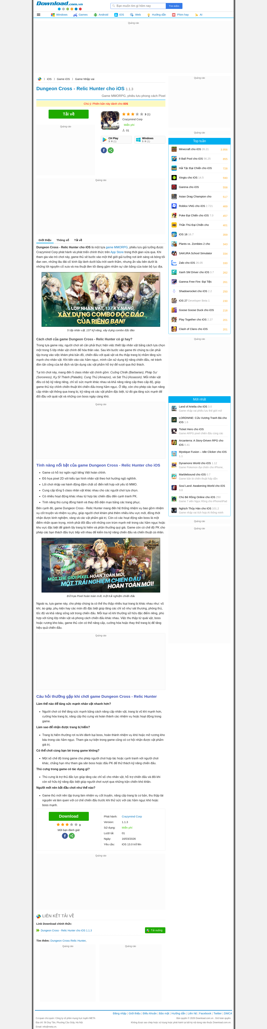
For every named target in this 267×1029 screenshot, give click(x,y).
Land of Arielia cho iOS (195, 406)
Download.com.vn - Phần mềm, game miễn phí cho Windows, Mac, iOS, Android (59, 6)
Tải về (78, 240)
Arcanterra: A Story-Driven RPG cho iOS (201, 442)
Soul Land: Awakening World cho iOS (202, 488)
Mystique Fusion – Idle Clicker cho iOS (203, 454)
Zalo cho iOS (191, 262)
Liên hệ (192, 1013)
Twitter (217, 1013)
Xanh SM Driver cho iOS (196, 272)
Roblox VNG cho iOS (196, 205)
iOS (49, 79)
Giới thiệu (45, 240)
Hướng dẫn (178, 1013)
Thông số (63, 240)
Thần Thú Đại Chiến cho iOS (194, 226)
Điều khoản (150, 1013)
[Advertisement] (133, 51)
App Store (117, 252)
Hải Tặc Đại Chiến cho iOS (195, 168)
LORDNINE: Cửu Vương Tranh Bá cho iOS (203, 420)
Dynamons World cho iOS (198, 463)
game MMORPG (117, 247)
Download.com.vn (39, 79)
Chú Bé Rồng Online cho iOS (200, 497)
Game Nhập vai (84, 79)
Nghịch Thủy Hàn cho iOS (199, 508)
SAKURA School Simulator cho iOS (195, 254)
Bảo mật (164, 1013)
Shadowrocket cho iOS (195, 291)
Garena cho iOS (189, 187)
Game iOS (63, 79)
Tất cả (40, 15)
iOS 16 (186, 234)
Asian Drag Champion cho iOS (195, 198)
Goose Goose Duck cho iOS (196, 311)
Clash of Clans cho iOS (193, 330)
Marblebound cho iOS (194, 474)
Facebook (205, 1013)
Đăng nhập (119, 1013)
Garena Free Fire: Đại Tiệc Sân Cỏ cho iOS (195, 283)
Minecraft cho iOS (194, 149)
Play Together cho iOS (196, 319)
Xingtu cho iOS (191, 177)
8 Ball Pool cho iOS (195, 158)
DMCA (228, 1013)
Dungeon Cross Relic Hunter (68, 940)
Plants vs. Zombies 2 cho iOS (194, 245)
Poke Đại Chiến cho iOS (196, 215)
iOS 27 (194, 302)
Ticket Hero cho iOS (191, 429)
